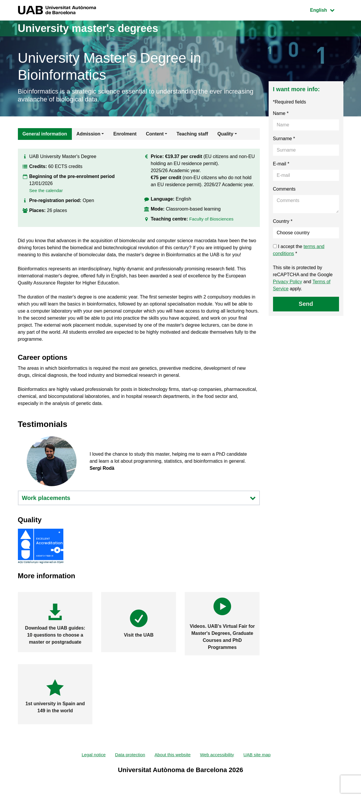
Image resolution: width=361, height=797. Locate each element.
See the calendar (47, 190)
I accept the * (299, 250)
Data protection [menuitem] (128, 754)
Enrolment (124, 133)
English (326, 9)
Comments (284, 188)
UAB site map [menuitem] (260, 754)
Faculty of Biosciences (212, 218)
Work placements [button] (139, 498)
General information (45, 133)
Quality (225, 133)
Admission (89, 133)
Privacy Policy (287, 281)
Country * (283, 221)
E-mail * (281, 163)
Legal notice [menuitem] (90, 754)
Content (155, 133)
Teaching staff (192, 133)
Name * (281, 113)
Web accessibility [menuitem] (219, 754)
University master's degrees (88, 28)
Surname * (284, 138)
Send (306, 304)
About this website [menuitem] (172, 754)
